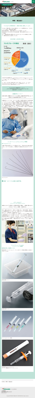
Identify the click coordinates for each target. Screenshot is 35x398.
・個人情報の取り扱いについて (6, 391)
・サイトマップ (3, 392)
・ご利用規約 (3, 390)
